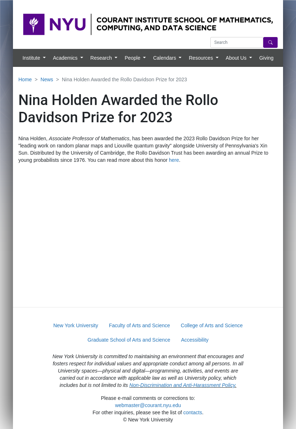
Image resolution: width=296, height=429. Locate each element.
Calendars (165, 58)
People (133, 58)
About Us (237, 58)
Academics (66, 58)
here (174, 160)
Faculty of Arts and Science (139, 325)
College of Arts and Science (212, 325)
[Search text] (236, 42)
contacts (192, 412)
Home (25, 79)
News (47, 79)
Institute (31, 58)
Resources (201, 58)
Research (101, 58)
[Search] (270, 42)
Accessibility (194, 340)
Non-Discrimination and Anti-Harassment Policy (182, 385)
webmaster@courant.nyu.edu (148, 405)
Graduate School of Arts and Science (129, 340)
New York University (75, 325)
